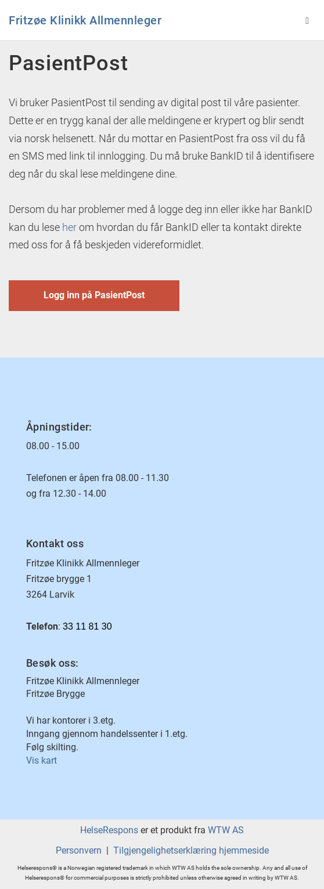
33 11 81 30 (87, 626)
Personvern (79, 850)
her (69, 227)
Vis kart (41, 760)
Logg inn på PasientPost (94, 295)
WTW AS (226, 830)
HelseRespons (109, 830)
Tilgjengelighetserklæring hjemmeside (191, 850)
